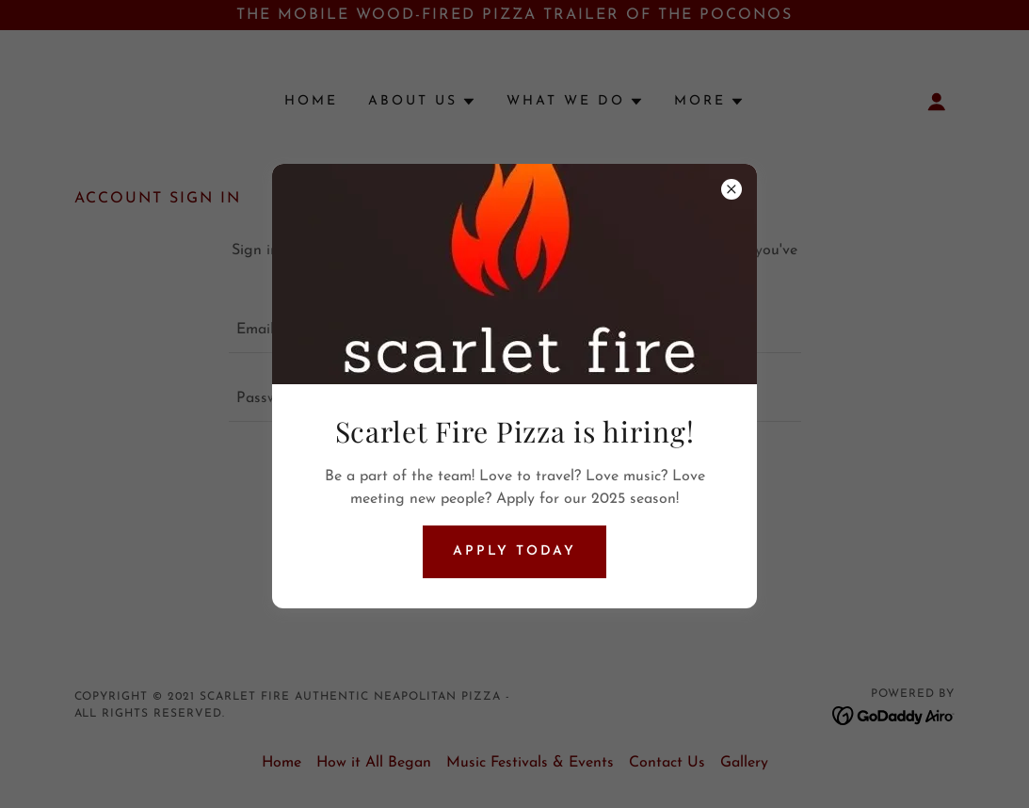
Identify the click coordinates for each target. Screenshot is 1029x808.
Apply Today (515, 551)
